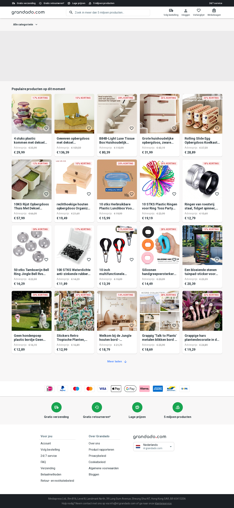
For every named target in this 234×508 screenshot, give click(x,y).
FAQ (57, 462)
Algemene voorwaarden (103, 468)
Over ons (103, 443)
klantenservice (163, 503)
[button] (153, 446)
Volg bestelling (57, 450)
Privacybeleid (103, 456)
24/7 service (215, 3)
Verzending (57, 468)
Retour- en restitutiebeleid (57, 481)
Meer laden (117, 362)
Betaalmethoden (57, 474)
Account (57, 443)
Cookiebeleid (103, 462)
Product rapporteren (103, 450)
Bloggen (103, 474)
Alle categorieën (25, 24)
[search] (112, 12)
